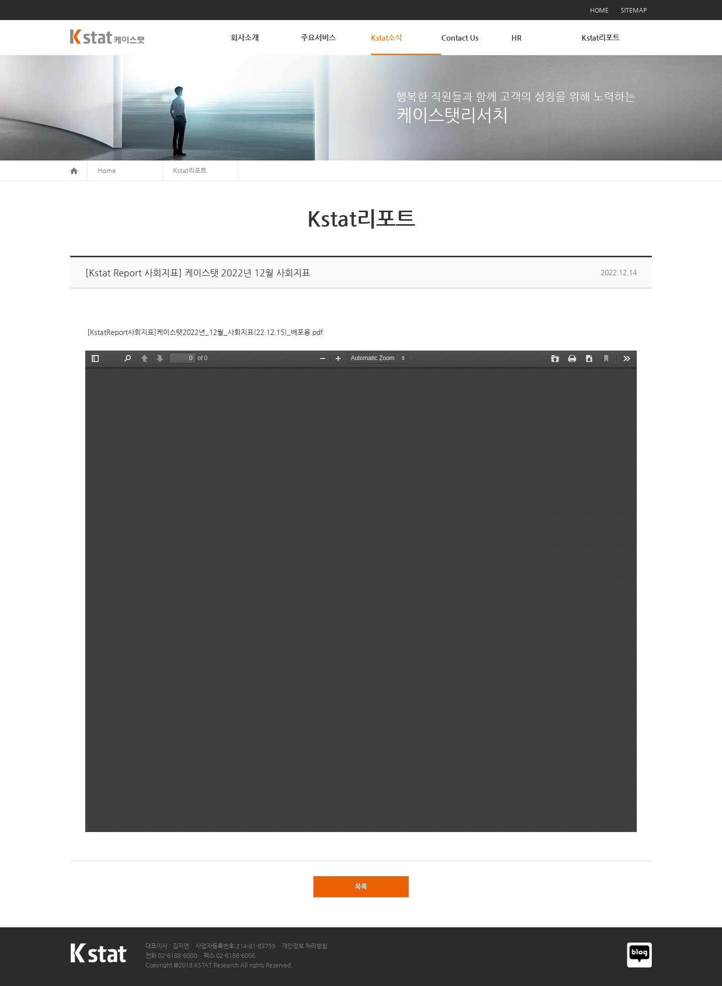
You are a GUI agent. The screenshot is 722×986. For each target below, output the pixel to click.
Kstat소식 (386, 37)
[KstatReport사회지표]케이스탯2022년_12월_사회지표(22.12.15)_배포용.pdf (204, 332)
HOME (599, 10)
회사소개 (245, 37)
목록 (361, 886)
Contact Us (459, 37)
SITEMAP (634, 10)
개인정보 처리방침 (304, 945)
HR (516, 37)
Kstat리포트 (601, 37)
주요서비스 (318, 37)
